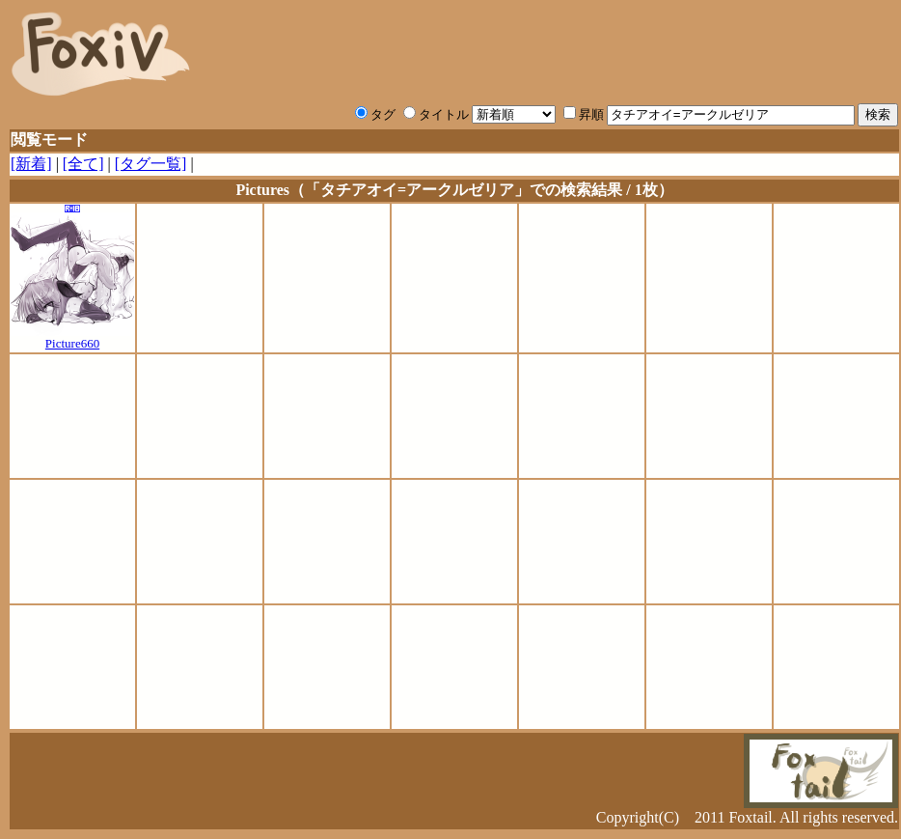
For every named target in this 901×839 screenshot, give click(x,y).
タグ (375, 114)
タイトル (436, 114)
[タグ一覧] (151, 163)
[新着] (31, 163)
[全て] (83, 163)
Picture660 (72, 337)
